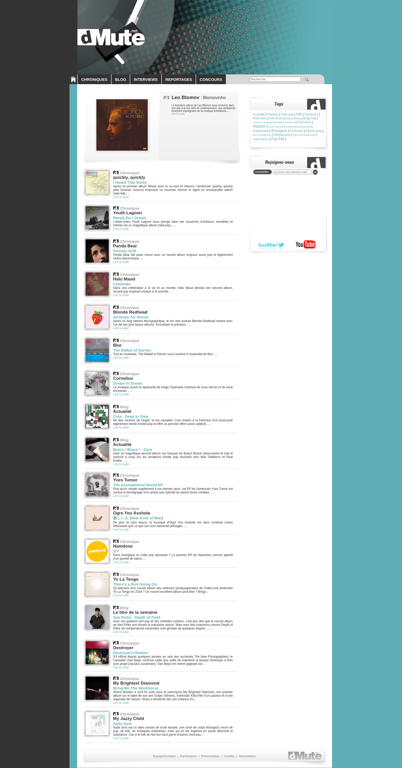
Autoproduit (260, 131)
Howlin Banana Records (298, 126)
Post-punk (304, 122)
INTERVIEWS (146, 79)
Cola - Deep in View (130, 416)
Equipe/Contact (164, 756)
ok (315, 172)
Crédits (229, 756)
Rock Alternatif (275, 126)
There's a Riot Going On (135, 584)
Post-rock (259, 118)
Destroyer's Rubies (130, 652)
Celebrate (121, 284)
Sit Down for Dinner (131, 317)
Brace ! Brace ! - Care (132, 449)
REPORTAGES (178, 79)
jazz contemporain (262, 135)
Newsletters (247, 756)
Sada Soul (122, 723)
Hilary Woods (293, 118)
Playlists (272, 114)
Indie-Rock (275, 118)
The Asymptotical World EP (138, 485)
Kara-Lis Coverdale (263, 122)
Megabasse (282, 135)
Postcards (296, 131)
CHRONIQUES (94, 79)
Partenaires (188, 756)
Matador (259, 126)
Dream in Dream (128, 383)
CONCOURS (211, 79)
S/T (116, 551)
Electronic (311, 114)
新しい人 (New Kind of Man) (138, 518)
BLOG (120, 79)
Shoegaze (279, 131)
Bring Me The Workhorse (135, 688)
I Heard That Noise (130, 182)
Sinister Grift (124, 251)
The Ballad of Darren (132, 350)
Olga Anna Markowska (304, 135)
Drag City (309, 118)
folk (299, 114)
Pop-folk (277, 139)
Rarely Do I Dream (129, 218)
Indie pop (287, 114)
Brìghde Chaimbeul (285, 122)
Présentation (210, 756)
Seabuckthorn (261, 139)
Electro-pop (313, 131)
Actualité (259, 114)
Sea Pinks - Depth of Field (136, 617)
